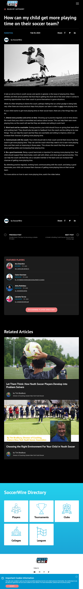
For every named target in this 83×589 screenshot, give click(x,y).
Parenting (8, 33)
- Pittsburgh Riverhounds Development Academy (30, 279)
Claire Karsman (20, 275)
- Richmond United (22, 290)
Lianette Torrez (20, 297)
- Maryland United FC (23, 268)
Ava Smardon (20, 264)
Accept (12, 586)
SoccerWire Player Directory (41, 310)
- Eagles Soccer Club (23, 301)
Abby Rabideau (20, 286)
